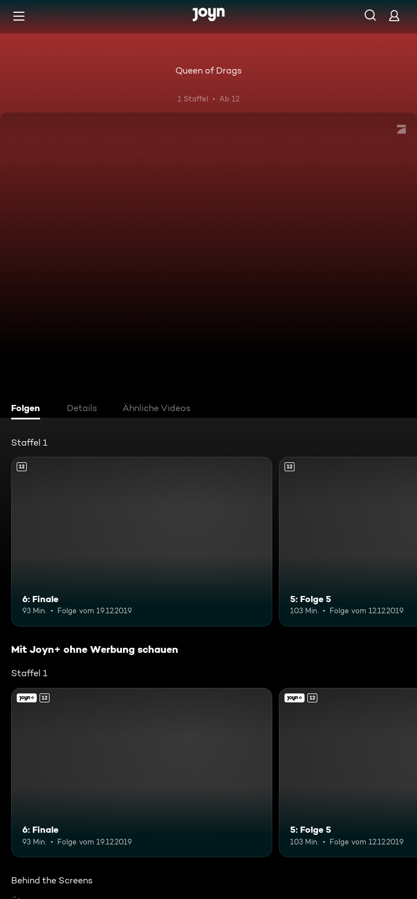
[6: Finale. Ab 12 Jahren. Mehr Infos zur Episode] (141, 542)
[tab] (28, 409)
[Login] (394, 15)
